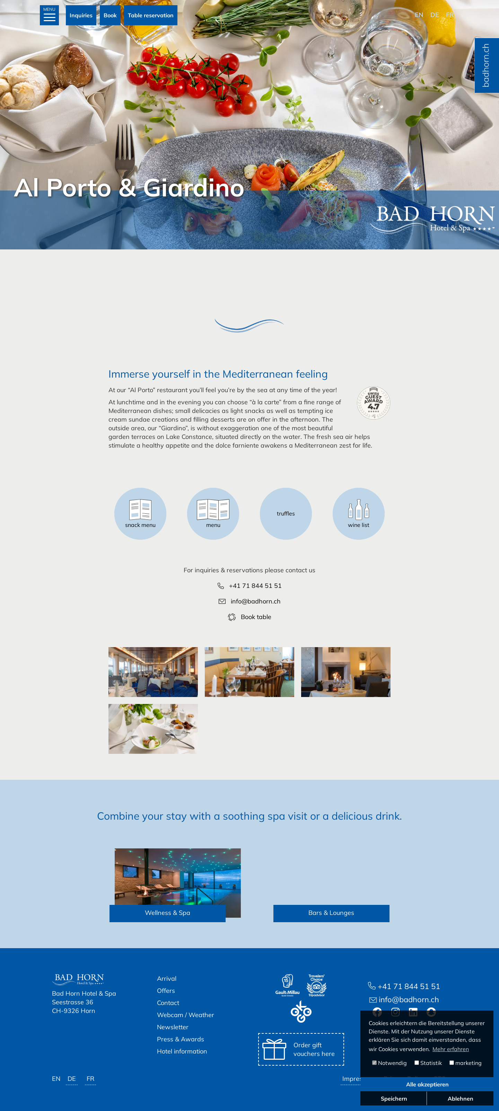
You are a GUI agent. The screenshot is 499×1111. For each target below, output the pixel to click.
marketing (465, 1062)
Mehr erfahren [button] (450, 1049)
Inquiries (81, 15)
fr (450, 15)
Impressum (358, 1079)
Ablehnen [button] (460, 1098)
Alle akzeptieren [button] (427, 1084)
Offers (166, 991)
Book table (249, 617)
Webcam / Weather (185, 1015)
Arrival (166, 978)
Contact (168, 1003)
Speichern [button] (394, 1098)
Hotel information (182, 1051)
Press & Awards (180, 1039)
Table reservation (151, 15)
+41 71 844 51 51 (250, 586)
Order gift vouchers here (298, 1049)
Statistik (428, 1062)
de (434, 15)
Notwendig (389, 1062)
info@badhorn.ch (250, 601)
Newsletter (173, 1027)
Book (110, 15)
